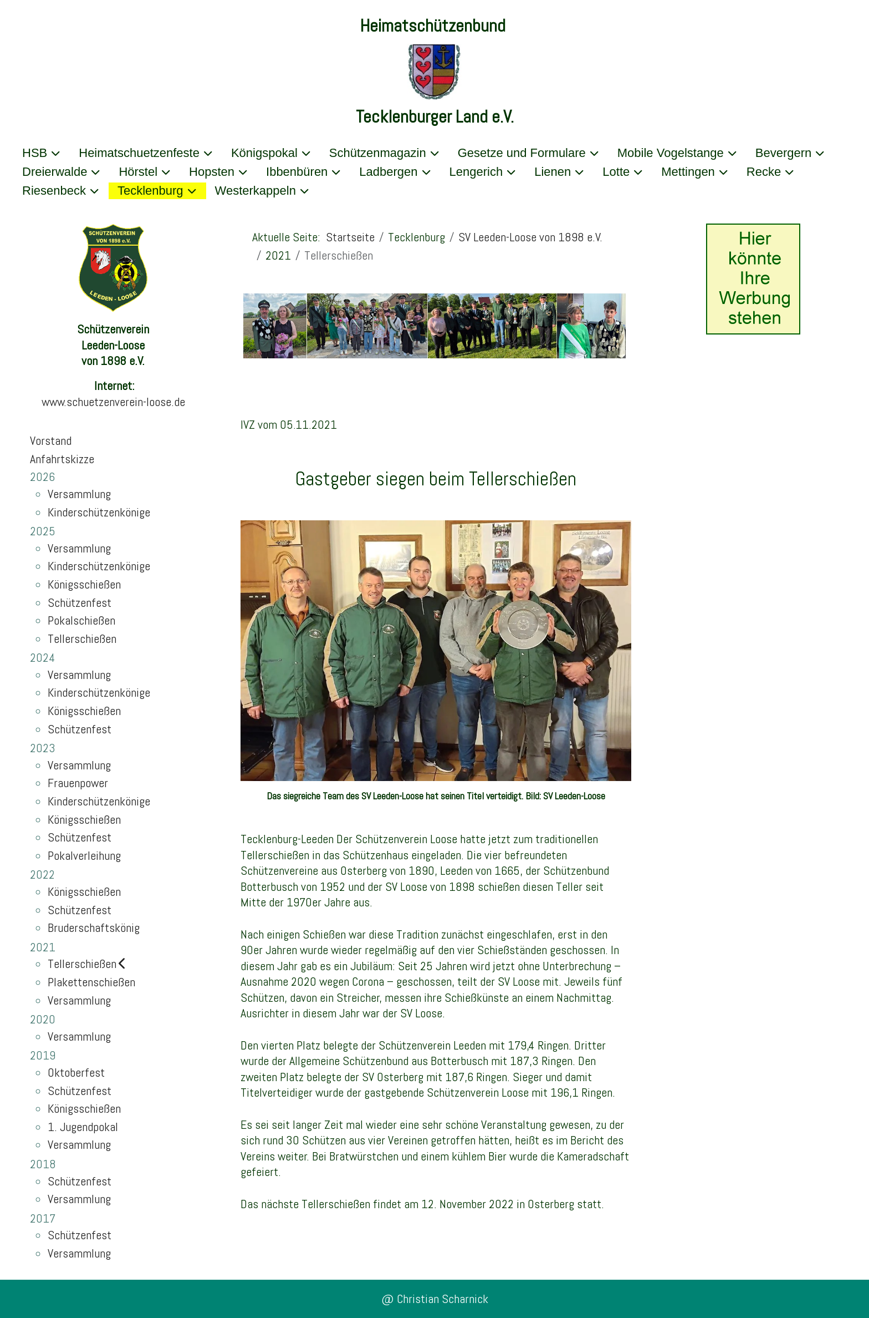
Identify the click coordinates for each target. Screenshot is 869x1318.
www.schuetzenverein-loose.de (113, 401)
